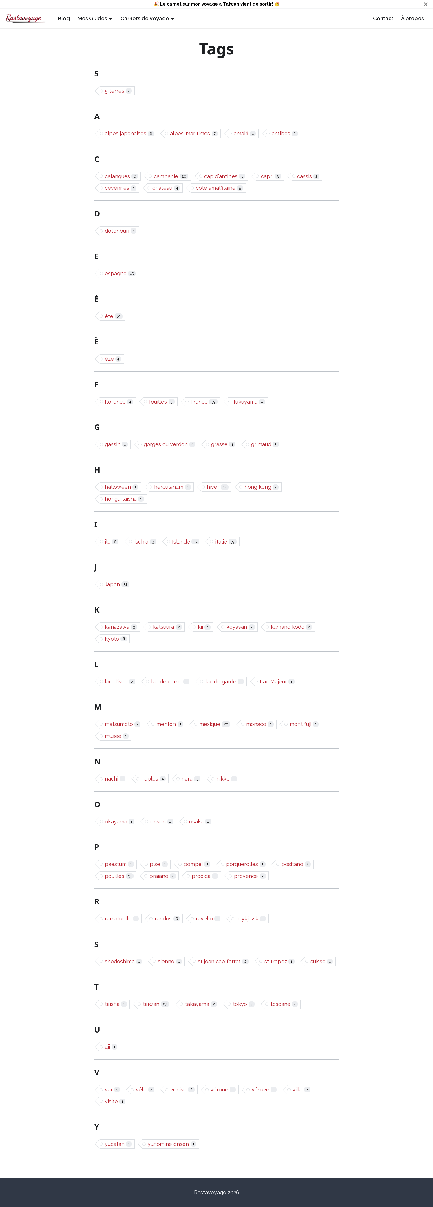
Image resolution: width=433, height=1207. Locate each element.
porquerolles (246, 864)
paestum (119, 864)
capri (271, 176)
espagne (120, 273)
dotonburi (121, 231)
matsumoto (123, 724)
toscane (284, 1004)
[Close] (426, 4)
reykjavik (251, 919)
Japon (117, 584)
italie (226, 542)
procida (205, 876)
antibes (285, 133)
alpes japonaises (129, 133)
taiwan (156, 1004)
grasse (223, 444)
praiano (162, 876)
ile (112, 542)
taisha (116, 1004)
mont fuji (304, 724)
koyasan (240, 627)
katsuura (167, 627)
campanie (171, 176)
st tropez (279, 961)
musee (117, 736)
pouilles (119, 876)
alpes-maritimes (194, 133)
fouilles (162, 402)
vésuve (264, 1089)
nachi (115, 779)
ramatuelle (122, 919)
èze (113, 359)
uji (111, 1047)
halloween (121, 487)
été (114, 316)
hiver (218, 487)
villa (301, 1089)
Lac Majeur (277, 682)
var (112, 1089)
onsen (161, 821)
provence (250, 876)
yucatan (118, 1144)
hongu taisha (124, 499)
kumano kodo (291, 627)
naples (153, 779)
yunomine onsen (172, 1144)
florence (119, 402)
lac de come (170, 682)
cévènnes (121, 188)
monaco (260, 724)
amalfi (245, 133)
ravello (208, 919)
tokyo (244, 1004)
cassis (308, 176)
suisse (321, 961)
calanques (121, 176)
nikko (226, 779)
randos (167, 919)
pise (159, 864)
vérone (223, 1089)
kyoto (116, 639)
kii (204, 627)
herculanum (172, 487)
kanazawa (121, 627)
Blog (64, 18)
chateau (166, 188)
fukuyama (249, 402)
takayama (201, 1004)
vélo (145, 1089)
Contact (383, 18)
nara (191, 779)
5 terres (118, 91)
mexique (214, 724)
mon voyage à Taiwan (215, 4)
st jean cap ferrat (223, 961)
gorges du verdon (169, 444)
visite (115, 1101)
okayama (120, 821)
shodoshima (123, 961)
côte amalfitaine (219, 188)
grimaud (265, 444)
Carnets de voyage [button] (144, 18)
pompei (197, 864)
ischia (145, 542)
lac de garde (224, 682)
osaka (200, 821)
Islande (185, 542)
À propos (412, 18)
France (204, 402)
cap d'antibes (224, 176)
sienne (170, 961)
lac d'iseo (120, 682)
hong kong (261, 487)
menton (169, 724)
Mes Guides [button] (92, 18)
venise (182, 1089)
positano (296, 864)
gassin (116, 444)
